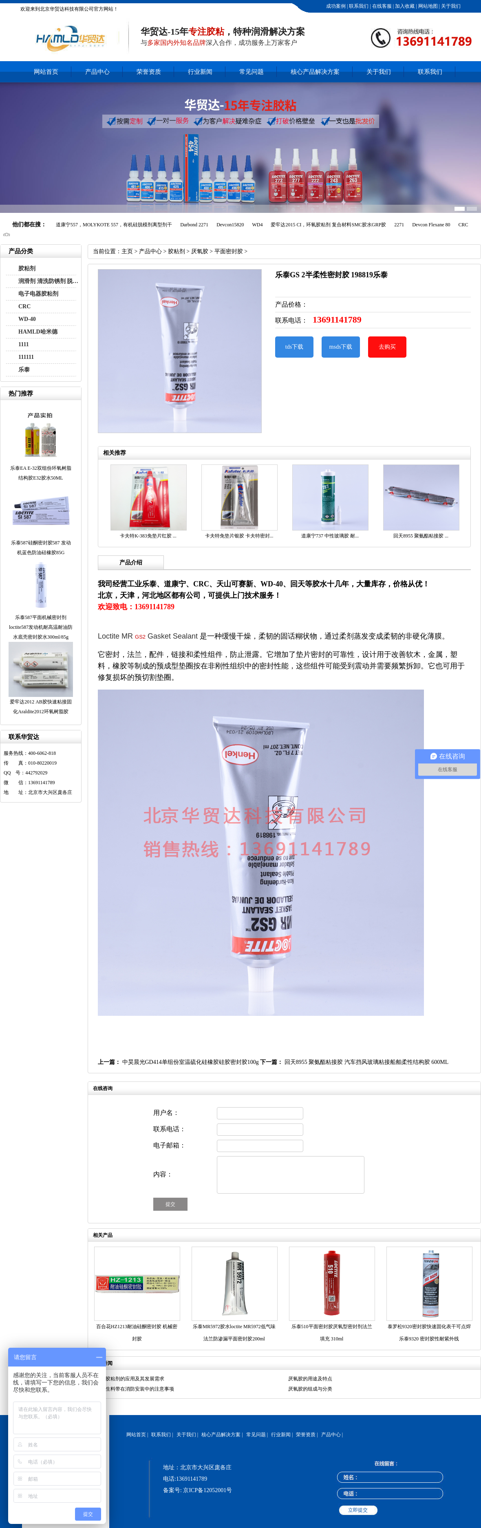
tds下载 (294, 347)
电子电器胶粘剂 (38, 294)
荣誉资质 (149, 72)
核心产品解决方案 (315, 72)
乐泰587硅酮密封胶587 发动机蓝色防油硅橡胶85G (41, 547)
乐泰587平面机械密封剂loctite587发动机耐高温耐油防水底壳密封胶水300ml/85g (41, 627)
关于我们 (450, 6)
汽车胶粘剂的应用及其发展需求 (130, 1379)
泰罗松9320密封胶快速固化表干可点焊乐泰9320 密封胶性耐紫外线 (429, 1333)
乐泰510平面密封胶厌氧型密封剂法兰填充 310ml (331, 1333)
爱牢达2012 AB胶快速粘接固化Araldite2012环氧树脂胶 (41, 706)
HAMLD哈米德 (37, 332)
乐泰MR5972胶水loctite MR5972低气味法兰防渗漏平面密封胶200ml (234, 1333)
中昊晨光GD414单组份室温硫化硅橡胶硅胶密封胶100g (190, 1062)
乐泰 (24, 370)
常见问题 (251, 72)
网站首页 (46, 72)
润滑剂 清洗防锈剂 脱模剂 (50, 281)
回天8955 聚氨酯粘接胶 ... (420, 536)
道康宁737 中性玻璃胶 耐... (330, 536)
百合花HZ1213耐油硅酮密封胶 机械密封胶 (136, 1333)
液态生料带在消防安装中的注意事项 (135, 1389)
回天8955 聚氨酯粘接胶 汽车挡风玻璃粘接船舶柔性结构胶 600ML (367, 1062)
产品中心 (97, 72)
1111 (23, 344)
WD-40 (27, 319)
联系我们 (358, 6)
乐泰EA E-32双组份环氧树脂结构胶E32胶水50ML (40, 473)
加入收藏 (404, 6)
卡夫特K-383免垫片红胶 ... (148, 536)
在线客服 (381, 6)
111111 (26, 357)
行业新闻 (200, 72)
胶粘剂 (26, 268)
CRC (24, 306)
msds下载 (341, 347)
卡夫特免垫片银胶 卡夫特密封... (239, 536)
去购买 (387, 347)
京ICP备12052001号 (207, 1490)
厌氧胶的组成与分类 (310, 1389)
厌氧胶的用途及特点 (310, 1379)
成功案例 (335, 6)
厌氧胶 (199, 251)
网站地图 (427, 6)
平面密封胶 (228, 251)
